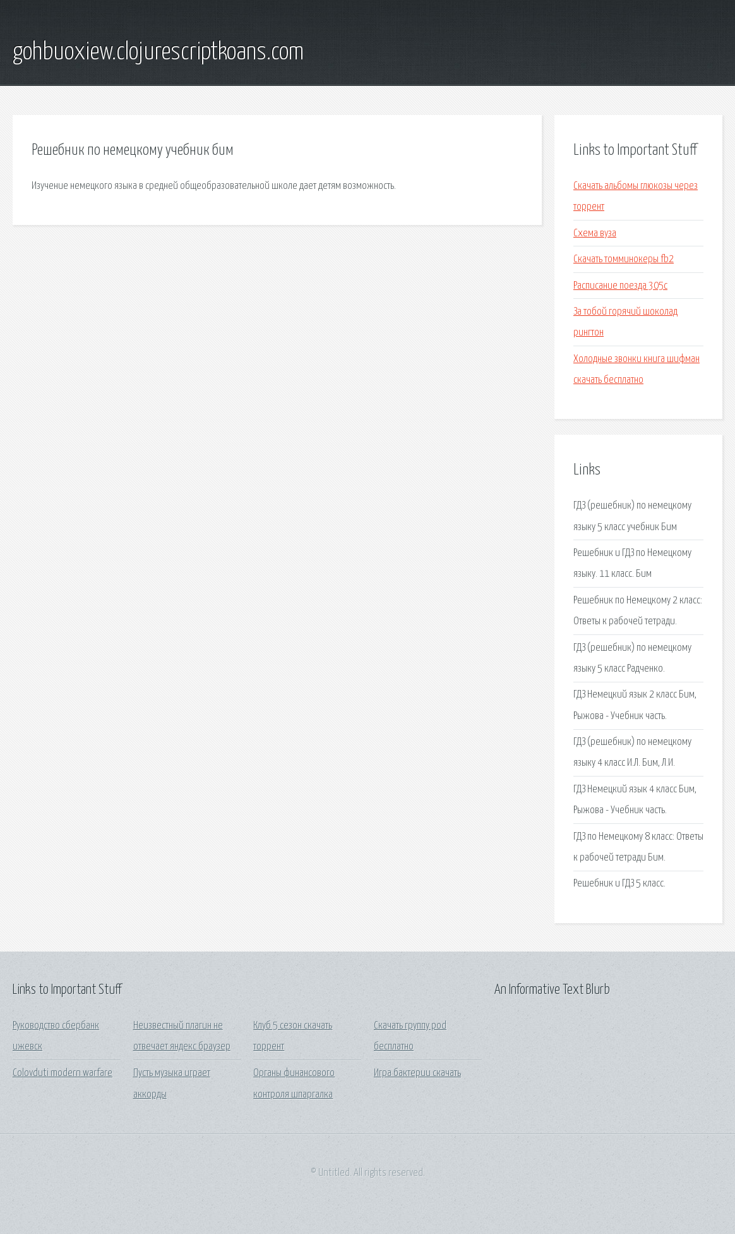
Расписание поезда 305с (620, 286)
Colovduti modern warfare (62, 1073)
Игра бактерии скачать (417, 1073)
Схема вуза (594, 233)
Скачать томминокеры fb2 (623, 259)
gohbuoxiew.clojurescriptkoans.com (158, 52)
